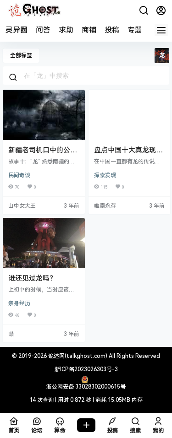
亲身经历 (19, 303)
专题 (135, 30)
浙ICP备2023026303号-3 (86, 369)
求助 (66, 30)
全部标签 (21, 55)
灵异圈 (17, 30)
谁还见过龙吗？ (32, 278)
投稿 (112, 30)
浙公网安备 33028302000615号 (86, 387)
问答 (43, 30)
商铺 (89, 30)
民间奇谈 (19, 175)
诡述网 (56, 356)
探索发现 (105, 175)
